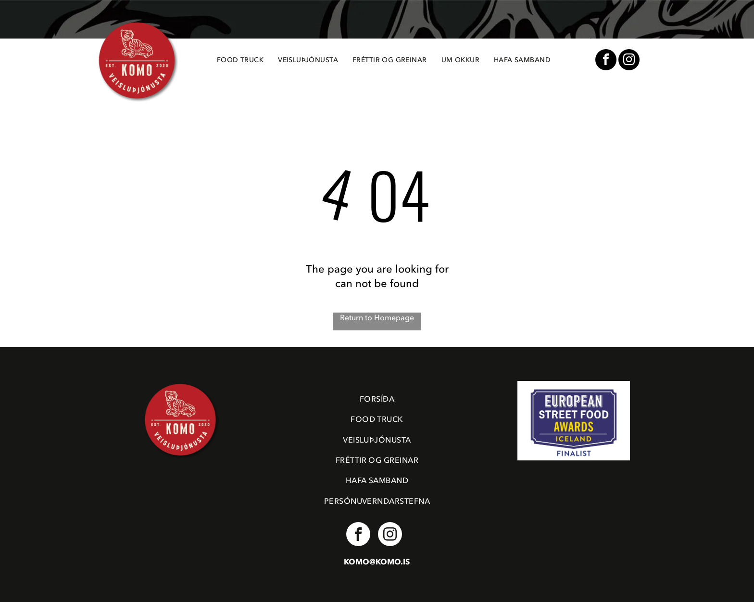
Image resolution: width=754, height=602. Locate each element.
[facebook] (605, 61)
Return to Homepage (377, 318)
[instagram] (629, 61)
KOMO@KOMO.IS (377, 562)
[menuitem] (240, 60)
